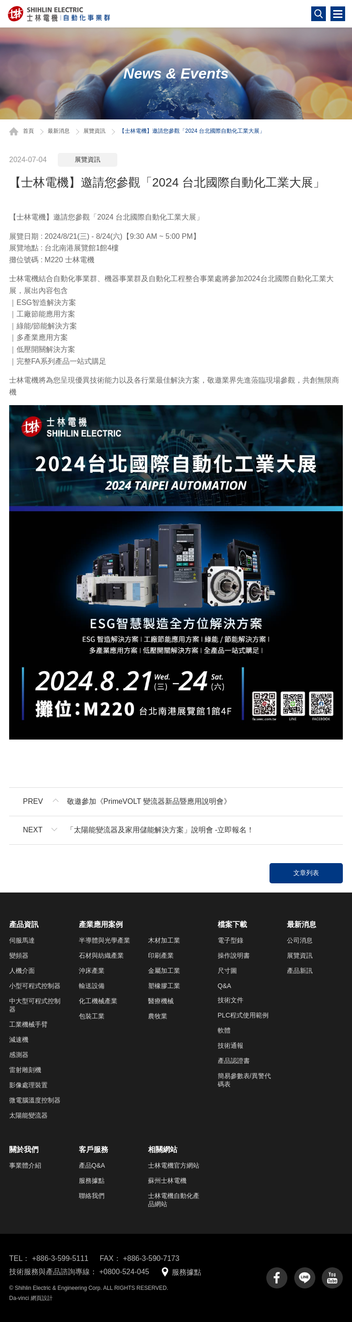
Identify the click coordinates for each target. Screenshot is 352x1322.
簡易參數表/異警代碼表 (244, 1080)
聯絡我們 (91, 1195)
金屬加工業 (164, 970)
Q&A (224, 985)
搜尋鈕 (318, 13)
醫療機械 (161, 1001)
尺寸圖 (227, 970)
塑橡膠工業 (164, 985)
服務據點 (91, 1180)
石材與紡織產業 (101, 955)
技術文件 (230, 1000)
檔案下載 (232, 924)
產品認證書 (234, 1060)
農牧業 (157, 1016)
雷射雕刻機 (25, 1069)
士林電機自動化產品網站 (173, 1200)
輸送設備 (91, 985)
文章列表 (306, 872)
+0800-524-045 (124, 1272)
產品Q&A (92, 1165)
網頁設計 (42, 1298)
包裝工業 (91, 1016)
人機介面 (22, 970)
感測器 (18, 1054)
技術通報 (230, 1045)
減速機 (18, 1039)
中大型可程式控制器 (34, 1005)
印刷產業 (161, 955)
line (304, 1277)
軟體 (224, 1030)
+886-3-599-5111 (60, 1258)
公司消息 (300, 940)
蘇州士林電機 (167, 1180)
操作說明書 (234, 955)
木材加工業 (164, 940)
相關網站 (162, 1149)
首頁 (28, 131)
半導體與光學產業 (104, 940)
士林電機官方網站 (173, 1165)
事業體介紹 (25, 1165)
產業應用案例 (101, 924)
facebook (276, 1277)
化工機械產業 (98, 1001)
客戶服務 (93, 1149)
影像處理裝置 (28, 1085)
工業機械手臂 (28, 1024)
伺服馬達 (22, 940)
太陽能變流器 (28, 1115)
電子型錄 (230, 940)
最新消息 (59, 131)
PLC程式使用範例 (243, 1015)
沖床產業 (91, 970)
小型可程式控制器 (34, 985)
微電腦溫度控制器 (34, 1100)
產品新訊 (300, 970)
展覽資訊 (94, 131)
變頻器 (18, 955)
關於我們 (23, 1149)
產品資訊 (23, 924)
